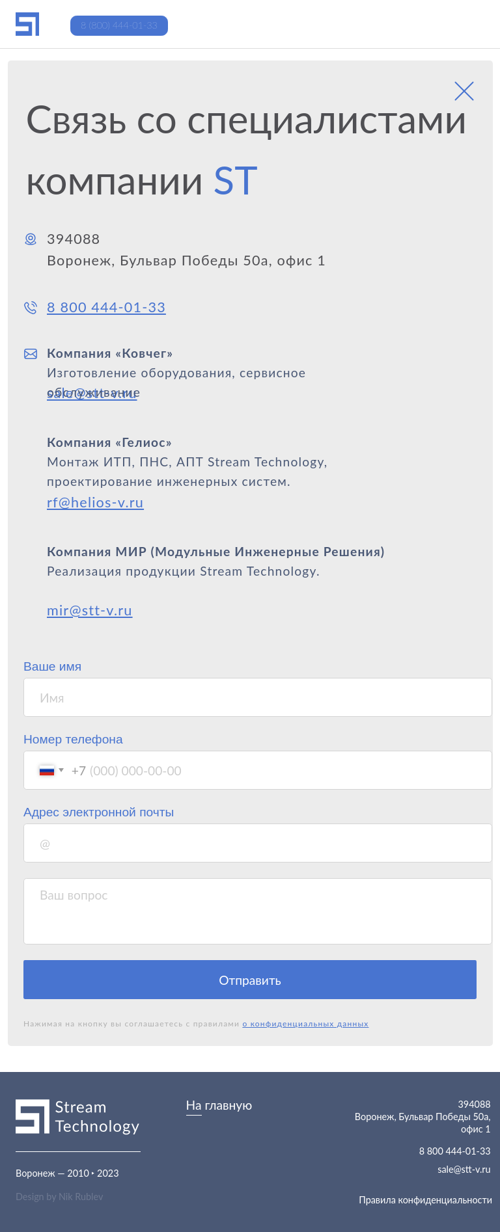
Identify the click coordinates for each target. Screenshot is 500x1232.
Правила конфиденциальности (425, 1199)
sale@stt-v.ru (464, 1169)
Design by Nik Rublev (59, 1196)
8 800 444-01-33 (455, 1151)
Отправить (250, 979)
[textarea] (257, 911)
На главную (219, 1104)
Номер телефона (73, 739)
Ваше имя (52, 666)
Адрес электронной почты (98, 812)
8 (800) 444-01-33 (119, 25)
